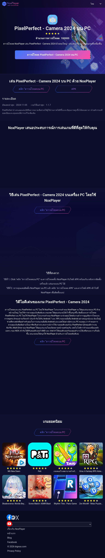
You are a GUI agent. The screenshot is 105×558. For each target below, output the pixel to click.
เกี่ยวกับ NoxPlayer (16, 529)
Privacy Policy (14, 551)
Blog (9, 537)
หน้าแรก (11, 533)
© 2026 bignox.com (16, 546)
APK (73, 88)
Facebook (12, 542)
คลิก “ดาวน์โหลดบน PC (31, 88)
